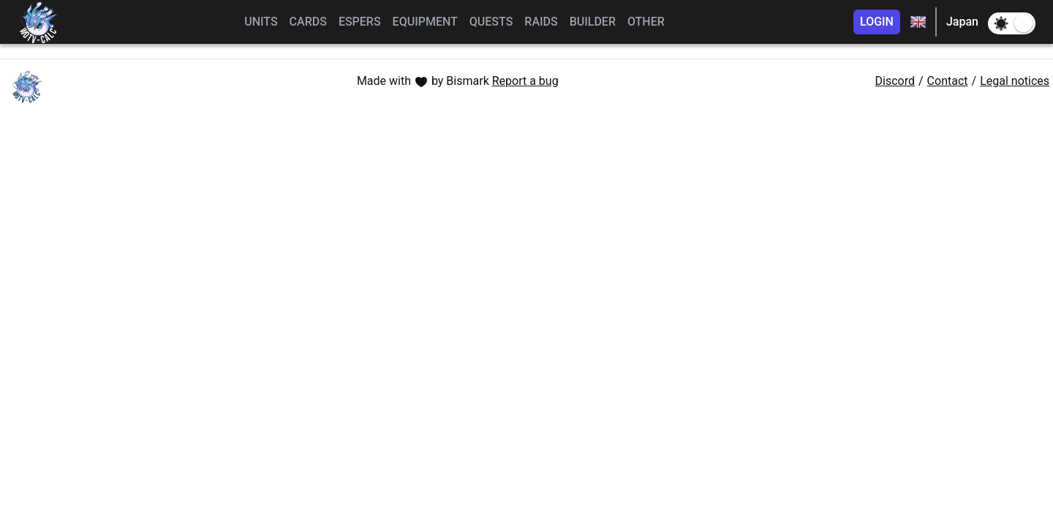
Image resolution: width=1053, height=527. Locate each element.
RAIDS (540, 22)
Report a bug (525, 81)
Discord (895, 81)
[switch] (1011, 23)
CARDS (308, 22)
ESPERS (360, 22)
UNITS (260, 22)
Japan (962, 22)
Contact (947, 81)
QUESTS (491, 22)
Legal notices (1014, 81)
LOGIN (877, 22)
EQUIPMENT (425, 22)
